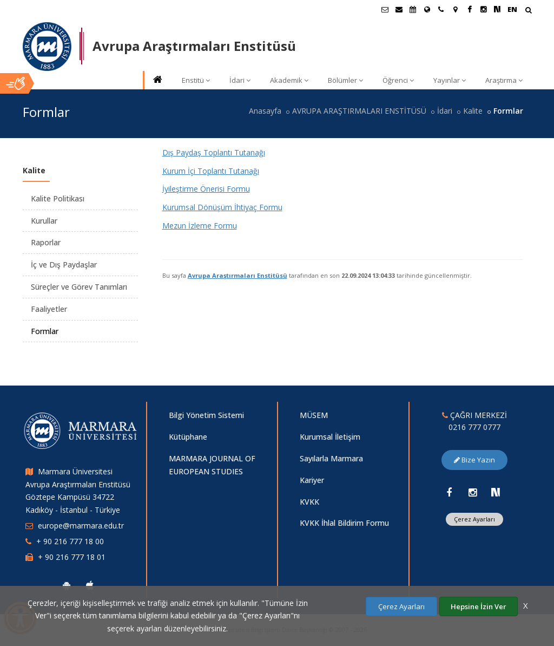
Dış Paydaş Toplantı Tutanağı (213, 152)
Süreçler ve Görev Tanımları (79, 287)
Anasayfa (265, 111)
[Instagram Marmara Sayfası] (483, 9)
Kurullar (44, 221)
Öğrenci (398, 80)
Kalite (473, 111)
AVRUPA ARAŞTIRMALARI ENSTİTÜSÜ (359, 111)
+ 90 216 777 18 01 (71, 557)
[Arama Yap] (528, 11)
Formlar (44, 331)
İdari (239, 80)
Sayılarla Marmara (331, 458)
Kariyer (312, 480)
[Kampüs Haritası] (455, 9)
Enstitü (196, 80)
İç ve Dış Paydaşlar (64, 264)
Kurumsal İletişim (330, 437)
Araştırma (504, 80)
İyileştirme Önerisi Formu (206, 189)
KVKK (309, 502)
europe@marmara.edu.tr (81, 525)
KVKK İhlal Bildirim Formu (344, 523)
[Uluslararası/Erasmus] (426, 9)
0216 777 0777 (474, 427)
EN (512, 9)
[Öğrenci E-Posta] (384, 9)
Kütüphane (188, 437)
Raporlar (46, 242)
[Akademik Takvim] (412, 9)
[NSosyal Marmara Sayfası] (497, 9)
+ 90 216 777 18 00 (70, 541)
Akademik (289, 80)
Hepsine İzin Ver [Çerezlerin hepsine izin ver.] (478, 606)
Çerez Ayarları (474, 519)
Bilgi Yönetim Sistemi (206, 415)
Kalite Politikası (57, 198)
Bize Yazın (474, 460)
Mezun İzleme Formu (199, 225)
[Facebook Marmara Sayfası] (469, 9)
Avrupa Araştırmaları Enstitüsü (237, 275)
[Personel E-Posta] (398, 9)
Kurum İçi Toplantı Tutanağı (210, 171)
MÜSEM (314, 415)
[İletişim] (441, 9)
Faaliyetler (49, 309)
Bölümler (345, 80)
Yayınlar (449, 80)
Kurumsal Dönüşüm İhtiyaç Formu (222, 207)
